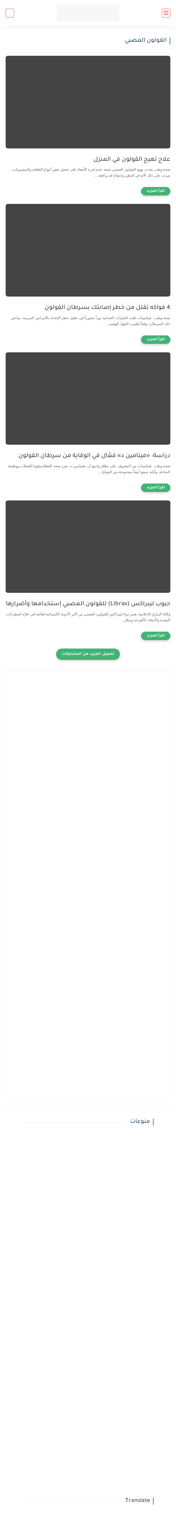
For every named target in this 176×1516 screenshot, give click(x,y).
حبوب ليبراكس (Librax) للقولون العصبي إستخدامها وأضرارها (88, 604)
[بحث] (10, 13)
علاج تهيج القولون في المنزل (131, 160)
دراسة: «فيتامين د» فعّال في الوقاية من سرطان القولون (94, 456)
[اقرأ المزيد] (155, 191)
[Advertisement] (88, 727)
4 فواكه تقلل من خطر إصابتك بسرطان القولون (107, 308)
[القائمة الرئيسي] (166, 13)
